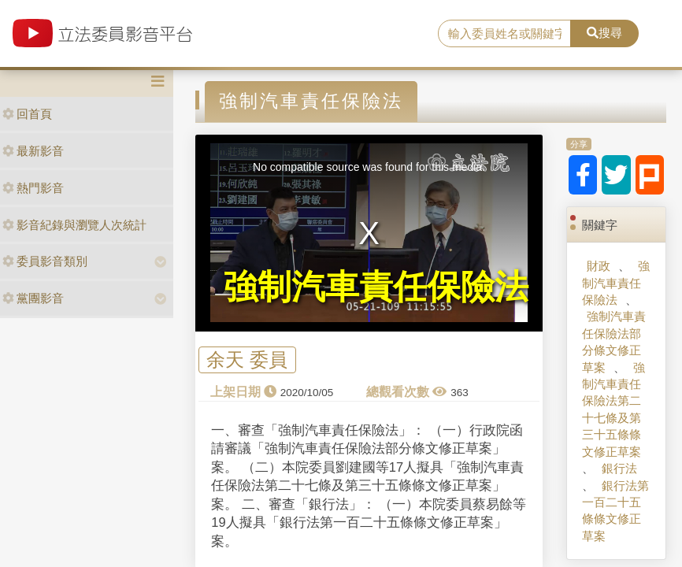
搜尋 (604, 32)
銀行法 (619, 468)
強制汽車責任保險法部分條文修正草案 (614, 341)
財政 (598, 265)
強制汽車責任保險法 (616, 282)
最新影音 (33, 151)
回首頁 (27, 113)
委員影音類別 (44, 261)
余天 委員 (246, 359)
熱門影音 (33, 188)
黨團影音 (33, 298)
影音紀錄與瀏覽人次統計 (74, 225)
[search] (504, 34)
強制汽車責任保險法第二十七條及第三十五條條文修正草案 (613, 409)
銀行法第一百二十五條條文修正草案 (615, 511)
